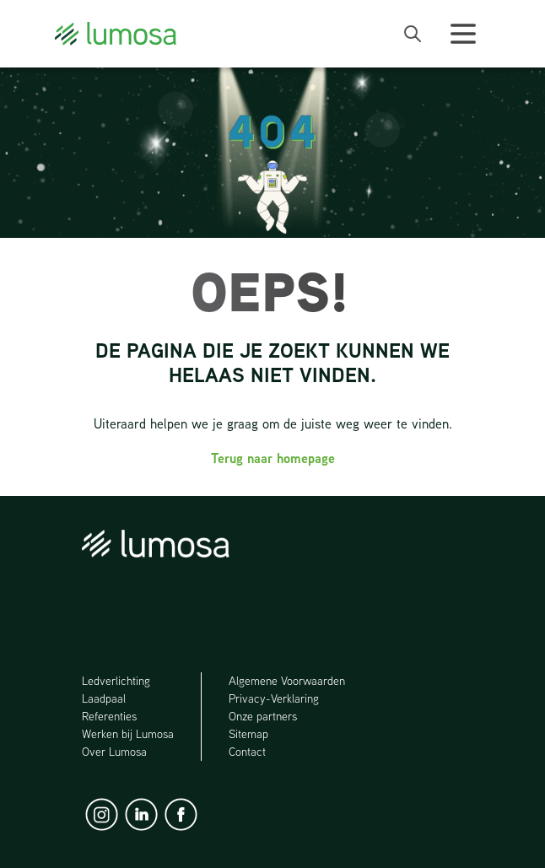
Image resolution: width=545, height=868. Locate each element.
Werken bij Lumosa (128, 733)
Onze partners (263, 716)
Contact (247, 751)
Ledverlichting (116, 680)
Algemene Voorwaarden (287, 680)
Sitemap (248, 733)
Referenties (109, 716)
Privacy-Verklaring (274, 698)
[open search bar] (412, 34)
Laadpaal (104, 698)
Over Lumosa (114, 751)
